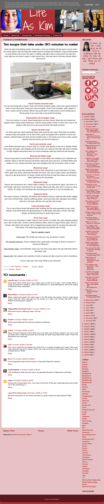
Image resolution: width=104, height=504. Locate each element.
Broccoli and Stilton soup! (40, 156)
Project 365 (87, 443)
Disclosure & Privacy (42, 35)
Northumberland (88, 439)
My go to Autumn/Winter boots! (91, 291)
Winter (84, 484)
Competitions (87, 396)
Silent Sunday (87, 459)
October (89, 126)
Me (83, 428)
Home (6, 35)
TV (83, 477)
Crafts (84, 398)
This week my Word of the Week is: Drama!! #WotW (92, 202)
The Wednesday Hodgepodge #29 (92, 296)
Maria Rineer (12, 294)
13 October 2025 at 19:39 (37, 393)
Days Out (85, 400)
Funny (84, 412)
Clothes (85, 394)
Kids (83, 425)
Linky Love (57, 35)
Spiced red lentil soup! (40, 130)
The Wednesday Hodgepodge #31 (92, 218)
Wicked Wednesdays (89, 482)
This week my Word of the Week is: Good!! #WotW (92, 238)
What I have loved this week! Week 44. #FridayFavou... (93, 130)
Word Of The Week (89, 486)
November (90, 124)
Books (84, 385)
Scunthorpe (86, 455)
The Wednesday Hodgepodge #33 (92, 142)
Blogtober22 (87, 382)
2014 (86, 350)
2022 (87, 329)
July (87, 305)
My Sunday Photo (89, 434)
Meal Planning (87, 430)
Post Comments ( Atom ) (22, 434)
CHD (84, 389)
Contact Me (27, 35)
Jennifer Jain (12, 280)
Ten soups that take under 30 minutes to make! (92, 249)
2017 (86, 342)
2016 (86, 344)
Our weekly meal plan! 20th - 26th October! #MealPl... (93, 191)
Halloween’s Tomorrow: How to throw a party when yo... (93, 137)
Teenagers (86, 468)
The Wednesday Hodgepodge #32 (92, 181)
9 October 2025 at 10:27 (28, 294)
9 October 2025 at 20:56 (22, 344)
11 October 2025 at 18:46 (30, 369)
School (84, 450)
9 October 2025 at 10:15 (28, 280)
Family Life (86, 405)
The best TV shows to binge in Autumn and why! (92, 176)
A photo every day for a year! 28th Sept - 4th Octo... (92, 273)
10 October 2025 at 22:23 (23, 359)
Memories (86, 432)
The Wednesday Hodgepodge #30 (92, 254)
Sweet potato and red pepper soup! (40, 118)
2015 (86, 347)
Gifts (84, 414)
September (90, 300)
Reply (10, 289)
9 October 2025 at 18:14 (23, 319)
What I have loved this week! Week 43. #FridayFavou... (93, 171)
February (89, 318)
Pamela (10, 319)
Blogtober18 (86, 378)
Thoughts (85, 471)
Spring (84, 461)
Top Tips (85, 473)
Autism (84, 362)
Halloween (86, 416)
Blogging (85, 371)
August (88, 302)
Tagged (84, 466)
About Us (15, 35)
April (88, 313)
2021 (86, 331)
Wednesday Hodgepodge (91, 480)
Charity (85, 387)
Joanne (11, 330)
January (89, 320)
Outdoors (85, 441)
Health (84, 418)
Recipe (18, 269)
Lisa (9, 344)
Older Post (72, 431)
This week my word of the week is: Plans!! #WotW (92, 278)
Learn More (89, 5)
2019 (86, 337)
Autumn (12, 269)
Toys (84, 475)
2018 (86, 339)
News (84, 437)
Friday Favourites (88, 409)
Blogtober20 (87, 380)
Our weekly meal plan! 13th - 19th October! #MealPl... (93, 227)
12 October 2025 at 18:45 (23, 380)
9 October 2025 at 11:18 (40, 309)
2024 (87, 324)
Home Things (87, 421)
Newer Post (9, 431)
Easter (84, 403)
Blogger (56, 499)
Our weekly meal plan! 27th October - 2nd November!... (91, 153)
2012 (86, 355)
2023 (87, 326)
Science (85, 452)
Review (84, 448)
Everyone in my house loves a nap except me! (92, 186)
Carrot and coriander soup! (41, 144)
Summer (85, 464)
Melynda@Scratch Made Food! (19, 309)
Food (84, 407)
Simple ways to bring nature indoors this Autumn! (93, 213)
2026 (87, 116)
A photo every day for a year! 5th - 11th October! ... (92, 233)
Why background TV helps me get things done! (92, 147)
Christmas (86, 391)
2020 (87, 334)
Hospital (85, 423)
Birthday (85, 369)
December (90, 121)
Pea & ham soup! (41, 218)
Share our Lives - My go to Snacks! (92, 222)
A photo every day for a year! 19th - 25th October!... (92, 159)
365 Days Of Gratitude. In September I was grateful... (92, 260)
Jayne (10, 380)
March (88, 315)
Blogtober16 (86, 373)
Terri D (10, 359)
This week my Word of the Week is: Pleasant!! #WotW (92, 165)
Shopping (85, 457)
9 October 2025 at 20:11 (24, 330)
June (88, 308)
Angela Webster (13, 369)
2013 (86, 352)
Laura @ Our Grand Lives (17, 393)
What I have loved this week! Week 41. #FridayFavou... (92, 244)
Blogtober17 (86, 376)
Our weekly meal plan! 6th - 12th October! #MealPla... (91, 267)
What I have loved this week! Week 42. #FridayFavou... (93, 208)
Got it (97, 5)
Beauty (84, 366)
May (88, 310)
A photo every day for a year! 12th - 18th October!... (92, 197)
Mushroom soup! (41, 182)
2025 (87, 119)
